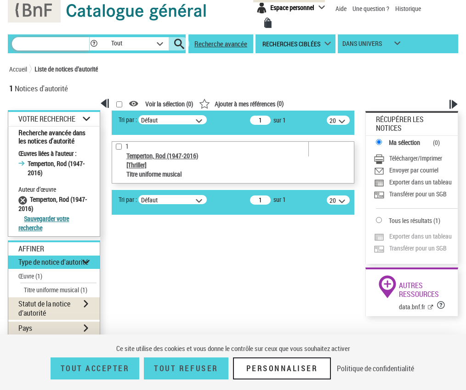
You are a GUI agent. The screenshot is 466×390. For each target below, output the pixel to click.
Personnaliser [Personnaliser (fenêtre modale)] (282, 368)
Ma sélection (404, 142)
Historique (408, 8)
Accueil (18, 69)
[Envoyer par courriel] (406, 171)
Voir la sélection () (169, 104)
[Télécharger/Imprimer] (408, 159)
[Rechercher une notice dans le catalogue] (50, 43)
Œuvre (30, 276)
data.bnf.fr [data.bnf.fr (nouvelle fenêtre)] (412, 306)
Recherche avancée (220, 43)
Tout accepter (95, 368)
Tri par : (128, 119)
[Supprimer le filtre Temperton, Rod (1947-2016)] (24, 199)
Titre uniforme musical (55, 289)
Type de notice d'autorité (53, 262)
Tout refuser (186, 368)
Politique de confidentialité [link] (375, 368)
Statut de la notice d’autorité (44, 308)
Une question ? (371, 8)
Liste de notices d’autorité (66, 69)
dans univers (362, 46)
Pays (25, 328)
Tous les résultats (410, 220)
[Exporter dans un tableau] (413, 183)
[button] (94, 43)
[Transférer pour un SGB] (410, 195)
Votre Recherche (46, 119)
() (241, 103)
